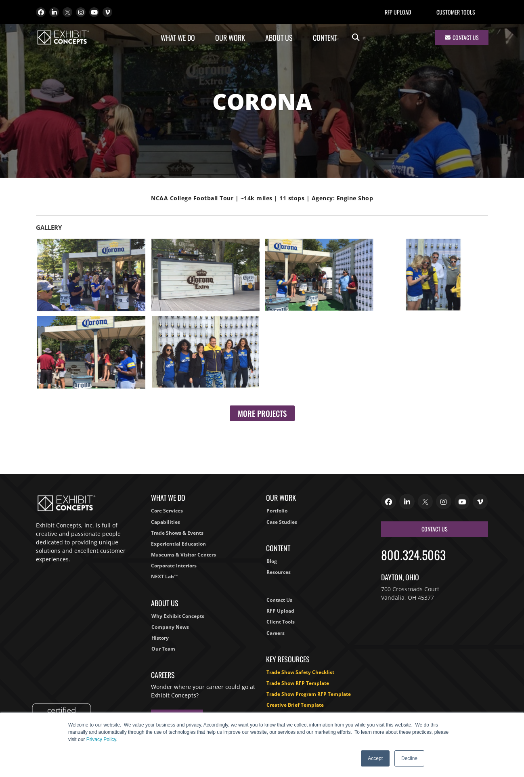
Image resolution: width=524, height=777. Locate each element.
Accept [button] (375, 758)
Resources (278, 572)
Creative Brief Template (295, 704)
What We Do (180, 37)
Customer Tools (455, 12)
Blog (271, 561)
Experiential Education (178, 543)
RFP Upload (398, 12)
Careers (275, 633)
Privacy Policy (101, 739)
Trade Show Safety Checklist (300, 672)
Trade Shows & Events (177, 532)
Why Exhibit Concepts (177, 616)
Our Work (232, 37)
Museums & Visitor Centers (183, 554)
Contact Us (279, 599)
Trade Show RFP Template (297, 683)
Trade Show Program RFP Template (308, 694)
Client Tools (280, 621)
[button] (356, 37)
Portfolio (276, 510)
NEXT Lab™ (164, 576)
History (160, 637)
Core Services (167, 510)
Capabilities (165, 522)
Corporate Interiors (174, 565)
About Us (281, 37)
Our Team (163, 648)
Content (327, 37)
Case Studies (281, 522)
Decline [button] (409, 758)
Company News (170, 627)
